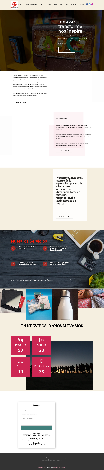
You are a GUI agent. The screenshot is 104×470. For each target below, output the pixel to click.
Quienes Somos (58, 4)
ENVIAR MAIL (36, 428)
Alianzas (20, 4)
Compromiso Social (70, 4)
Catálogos (42, 4)
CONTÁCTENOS (21, 103)
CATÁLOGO (66, 50)
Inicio (13, 4)
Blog (49, 4)
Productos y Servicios (31, 4)
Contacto (81, 4)
